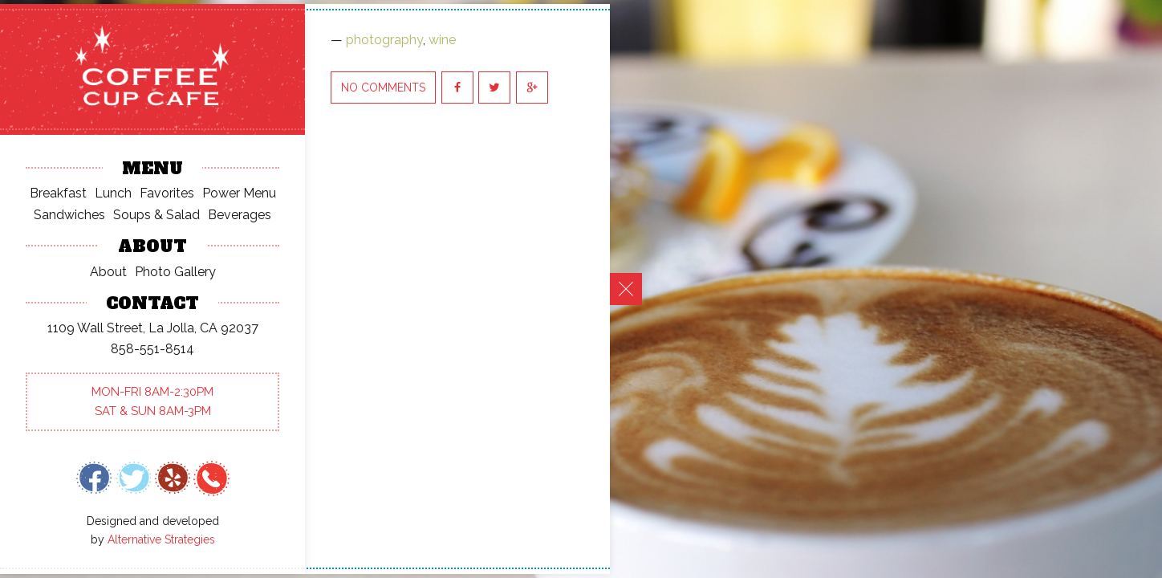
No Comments (383, 87)
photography (384, 39)
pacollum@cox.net (166, 336)
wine (442, 39)
